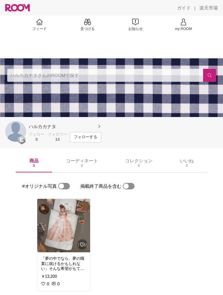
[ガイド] (184, 8)
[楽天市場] (208, 8)
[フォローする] (85, 137)
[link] (63, 225)
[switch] (64, 186)
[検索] (209, 75)
